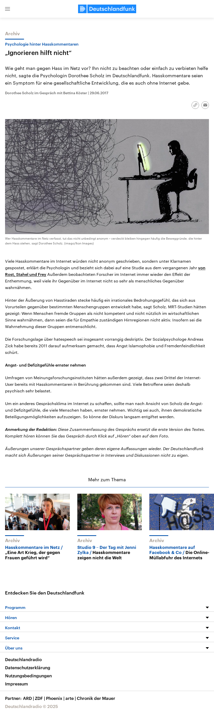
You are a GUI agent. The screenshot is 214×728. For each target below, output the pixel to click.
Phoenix (55, 698)
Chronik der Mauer (96, 698)
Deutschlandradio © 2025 (31, 706)
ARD (29, 698)
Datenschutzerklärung (27, 667)
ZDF (40, 698)
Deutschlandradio (23, 659)
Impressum (16, 683)
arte (71, 698)
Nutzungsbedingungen (28, 675)
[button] (7, 8)
